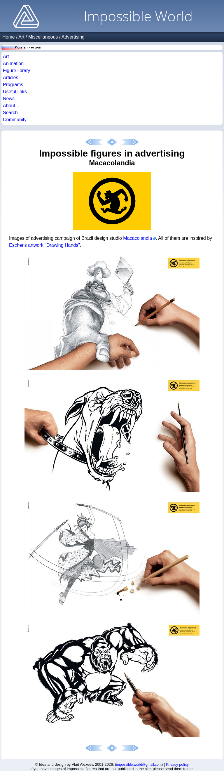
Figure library (16, 70)
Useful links (15, 91)
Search (10, 112)
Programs (13, 84)
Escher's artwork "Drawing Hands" (44, 245)
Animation (13, 63)
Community (15, 119)
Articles (10, 77)
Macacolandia (137, 238)
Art (21, 36)
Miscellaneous (43, 36)
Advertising (73, 36)
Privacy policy (177, 764)
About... (11, 105)
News (9, 98)
